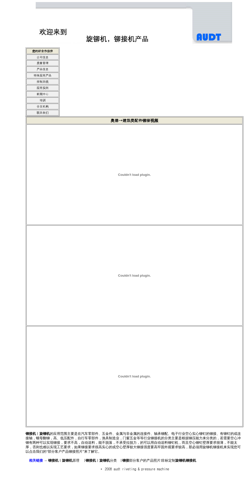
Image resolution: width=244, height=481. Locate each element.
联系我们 (43, 112)
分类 (101, 460)
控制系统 (43, 81)
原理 (63, 460)
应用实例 (43, 87)
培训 (43, 100)
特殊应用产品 (43, 75)
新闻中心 (43, 94)
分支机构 (43, 106)
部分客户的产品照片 (141, 460)
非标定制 (178, 460)
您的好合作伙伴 (42, 51)
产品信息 (43, 69)
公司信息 (43, 57)
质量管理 (43, 63)
